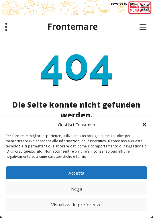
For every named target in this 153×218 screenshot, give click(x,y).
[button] (144, 124)
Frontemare (72, 27)
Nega (76, 189)
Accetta (76, 173)
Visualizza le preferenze (76, 204)
